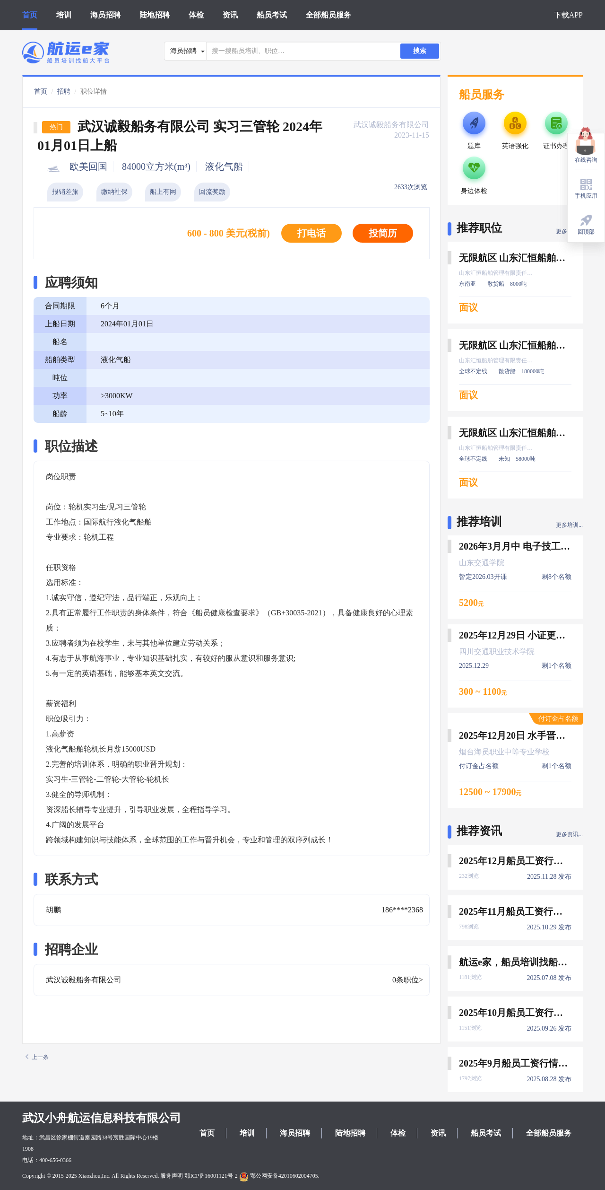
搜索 (419, 50)
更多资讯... (569, 834)
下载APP (568, 15)
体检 (196, 15)
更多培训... (569, 525)
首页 (29, 15)
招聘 (63, 91)
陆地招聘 (154, 15)
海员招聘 (105, 15)
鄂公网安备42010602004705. (279, 1175)
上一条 (37, 1057)
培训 (63, 15)
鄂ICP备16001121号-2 (210, 1175)
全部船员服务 (328, 15)
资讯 (230, 15)
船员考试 (272, 15)
